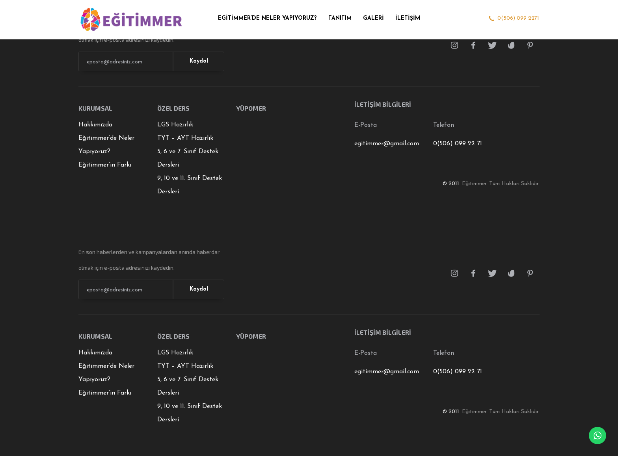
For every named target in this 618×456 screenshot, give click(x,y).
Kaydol (199, 61)
